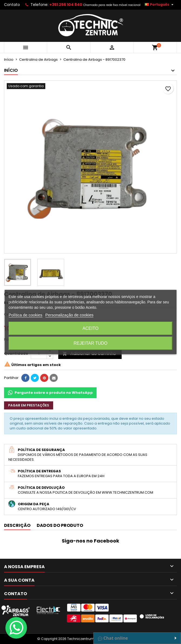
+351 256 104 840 (65, 4)
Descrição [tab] (17, 525)
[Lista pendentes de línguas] (160, 4)
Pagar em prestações (28, 405)
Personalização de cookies (69, 315)
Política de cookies (25, 315)
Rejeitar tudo (91, 343)
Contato (12, 4)
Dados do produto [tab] (60, 525)
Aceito (90, 328)
